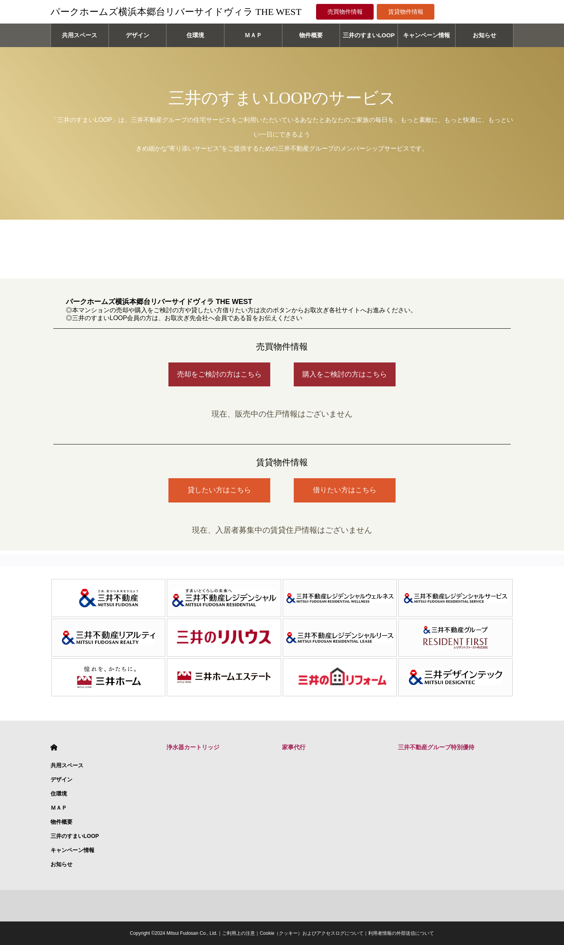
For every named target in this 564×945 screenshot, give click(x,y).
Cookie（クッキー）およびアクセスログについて (311, 933)
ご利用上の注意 (238, 933)
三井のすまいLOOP (369, 35)
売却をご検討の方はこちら (219, 374)
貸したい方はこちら (219, 490)
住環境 (195, 35)
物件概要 (311, 35)
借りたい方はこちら (344, 490)
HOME (54, 747)
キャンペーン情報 (426, 35)
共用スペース (79, 35)
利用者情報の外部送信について (401, 933)
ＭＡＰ (253, 35)
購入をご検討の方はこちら (344, 374)
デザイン (137, 35)
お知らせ (484, 35)
